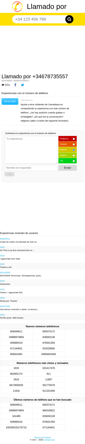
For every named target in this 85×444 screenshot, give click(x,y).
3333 (2, 247)
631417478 (48, 368)
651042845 (5, 272)
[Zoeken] (69, 19)
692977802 (5, 306)
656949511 (5, 239)
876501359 (48, 343)
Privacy (37, 437)
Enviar (67, 167)
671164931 (16, 348)
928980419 (16, 343)
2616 (16, 379)
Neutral (63, 150)
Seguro (63, 155)
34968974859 (16, 337)
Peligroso (64, 138)
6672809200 (16, 385)
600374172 (48, 331)
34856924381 (48, 354)
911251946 (48, 391)
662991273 (16, 374)
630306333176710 (16, 427)
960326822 (48, 410)
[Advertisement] (42, 48)
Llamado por (47, 6)
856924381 (16, 354)
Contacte (47, 437)
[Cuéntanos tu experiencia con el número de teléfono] (31, 149)
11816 (16, 391)
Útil (61, 161)
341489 (16, 416)
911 (49, 374)
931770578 (48, 385)
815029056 (48, 348)
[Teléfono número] (41, 19)
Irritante (63, 144)
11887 (48, 379)
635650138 (48, 337)
